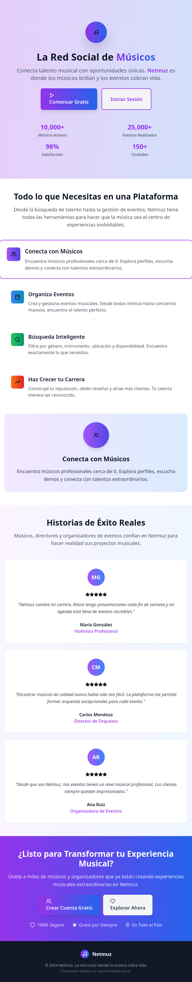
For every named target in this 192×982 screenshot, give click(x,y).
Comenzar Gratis (69, 99)
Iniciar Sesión (126, 99)
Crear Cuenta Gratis (69, 905)
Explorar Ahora (127, 905)
